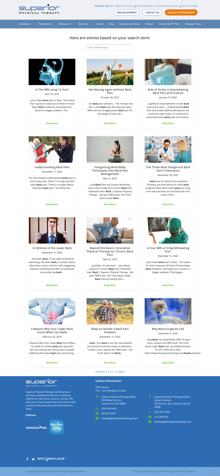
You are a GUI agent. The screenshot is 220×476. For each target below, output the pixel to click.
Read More (52, 123)
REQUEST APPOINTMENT (181, 12)
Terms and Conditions (184, 471)
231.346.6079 (161, 416)
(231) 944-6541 (143, 5)
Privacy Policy (150, 471)
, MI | (105, 5)
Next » (122, 371)
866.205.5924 (108, 413)
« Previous (100, 371)
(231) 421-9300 (188, 5)
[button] (25, 24)
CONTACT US (152, 12)
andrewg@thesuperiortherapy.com (119, 418)
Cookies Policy (165, 471)
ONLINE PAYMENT (127, 12)
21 (117, 371)
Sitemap (137, 471)
